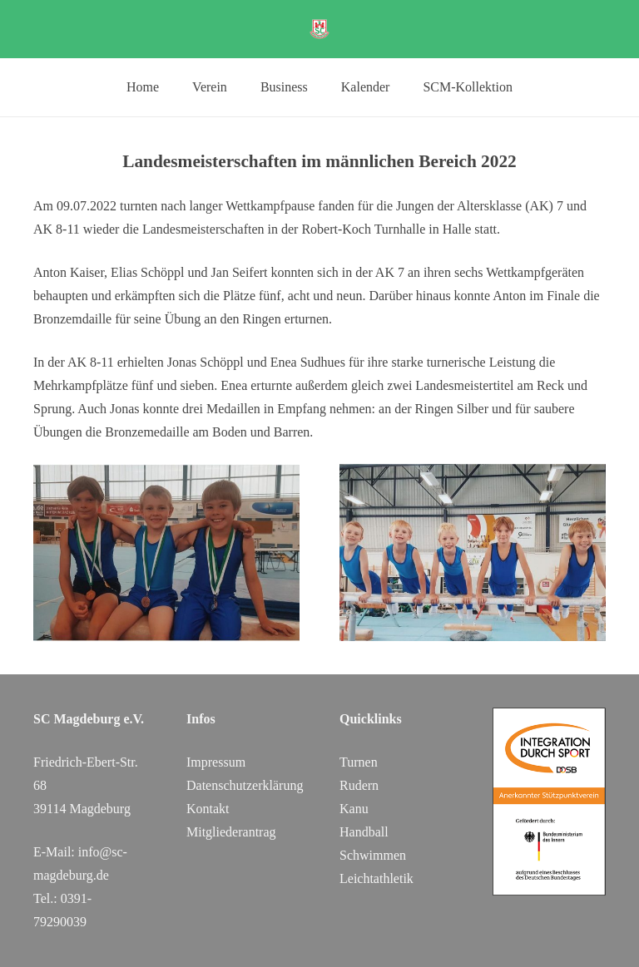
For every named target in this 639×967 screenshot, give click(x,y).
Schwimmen (372, 855)
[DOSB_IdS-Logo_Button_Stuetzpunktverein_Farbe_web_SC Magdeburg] (549, 801)
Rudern (359, 785)
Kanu (354, 809)
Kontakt (208, 809)
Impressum (215, 762)
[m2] (472, 552)
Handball (364, 832)
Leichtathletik (376, 878)
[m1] (166, 552)
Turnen (358, 762)
